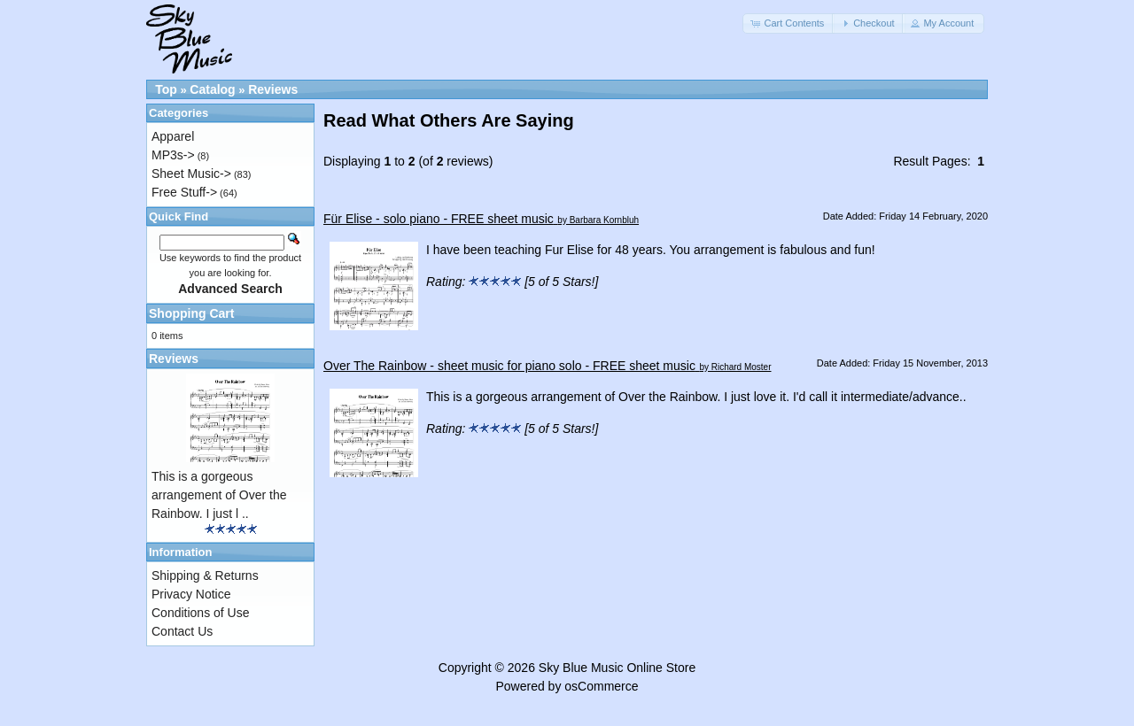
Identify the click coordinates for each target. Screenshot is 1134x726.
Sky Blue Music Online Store (617, 667)
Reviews (273, 89)
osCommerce (601, 686)
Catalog (212, 89)
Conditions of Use (200, 613)
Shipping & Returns (205, 575)
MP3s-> (173, 155)
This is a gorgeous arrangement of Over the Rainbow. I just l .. (219, 495)
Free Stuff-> (184, 192)
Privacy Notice (190, 594)
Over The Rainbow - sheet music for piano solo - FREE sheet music (509, 366)
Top (166, 89)
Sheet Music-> (191, 173)
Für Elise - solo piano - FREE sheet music (438, 219)
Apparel (172, 136)
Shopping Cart (191, 313)
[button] (788, 23)
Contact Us (182, 631)
